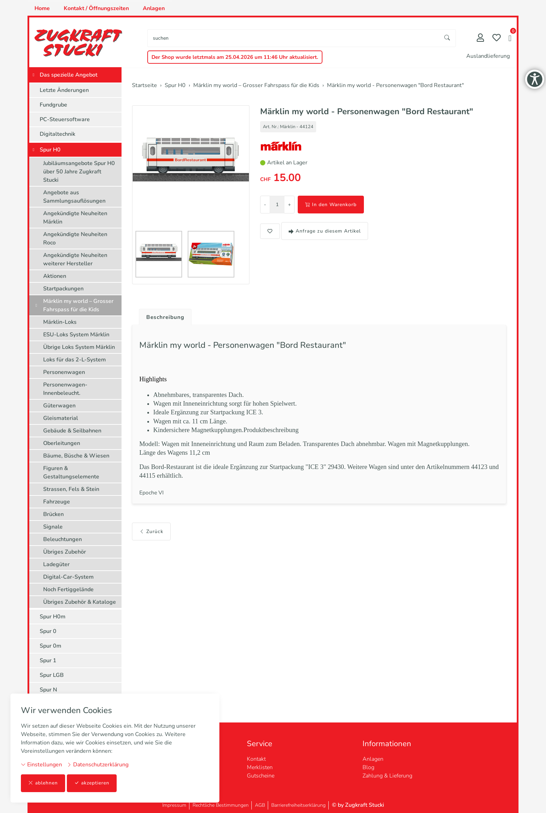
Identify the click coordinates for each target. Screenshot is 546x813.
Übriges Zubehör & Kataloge (79, 602)
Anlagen (154, 8)
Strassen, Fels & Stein (71, 489)
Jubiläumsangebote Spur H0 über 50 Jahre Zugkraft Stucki (79, 171)
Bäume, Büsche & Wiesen (76, 456)
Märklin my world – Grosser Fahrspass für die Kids (78, 305)
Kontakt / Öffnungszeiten (96, 8)
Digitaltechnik (57, 134)
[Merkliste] (496, 38)
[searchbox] (293, 38)
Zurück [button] (151, 531)
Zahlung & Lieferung (387, 776)
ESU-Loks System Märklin (76, 334)
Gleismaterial (60, 418)
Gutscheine (260, 776)
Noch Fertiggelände (68, 589)
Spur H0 (50, 150)
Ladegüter (56, 564)
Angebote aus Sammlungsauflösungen (74, 197)
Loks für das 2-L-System (74, 359)
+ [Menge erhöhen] (289, 204)
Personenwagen (64, 372)
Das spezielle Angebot (69, 75)
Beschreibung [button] (166, 317)
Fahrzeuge (56, 502)
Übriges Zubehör (64, 552)
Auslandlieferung (488, 56)
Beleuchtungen (62, 539)
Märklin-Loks (60, 322)
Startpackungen (63, 288)
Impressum (174, 805)
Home (42, 8)
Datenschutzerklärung (97, 764)
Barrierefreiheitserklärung (298, 805)
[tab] (163, 315)
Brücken (53, 514)
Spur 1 (48, 660)
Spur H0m (52, 616)
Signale (53, 527)
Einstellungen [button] (41, 764)
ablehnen (43, 783)
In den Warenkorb (331, 204)
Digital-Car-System (68, 577)
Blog (368, 767)
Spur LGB (52, 675)
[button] (510, 39)
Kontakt (256, 759)
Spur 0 (48, 631)
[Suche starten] (447, 38)
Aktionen (54, 276)
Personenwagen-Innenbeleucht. (65, 389)
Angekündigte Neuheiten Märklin (75, 218)
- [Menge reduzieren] (265, 204)
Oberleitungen (61, 443)
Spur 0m (50, 646)
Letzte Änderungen (64, 90)
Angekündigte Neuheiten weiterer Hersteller (75, 259)
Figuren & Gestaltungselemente (71, 472)
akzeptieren (92, 783)
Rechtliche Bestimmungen (221, 805)
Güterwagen (59, 405)
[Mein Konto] (480, 38)
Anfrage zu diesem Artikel (325, 231)
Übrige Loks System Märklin (79, 347)
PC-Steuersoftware (65, 119)
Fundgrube (53, 105)
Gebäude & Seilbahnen (72, 431)
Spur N (48, 690)
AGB (260, 805)
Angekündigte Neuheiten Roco (75, 238)
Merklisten (260, 767)
